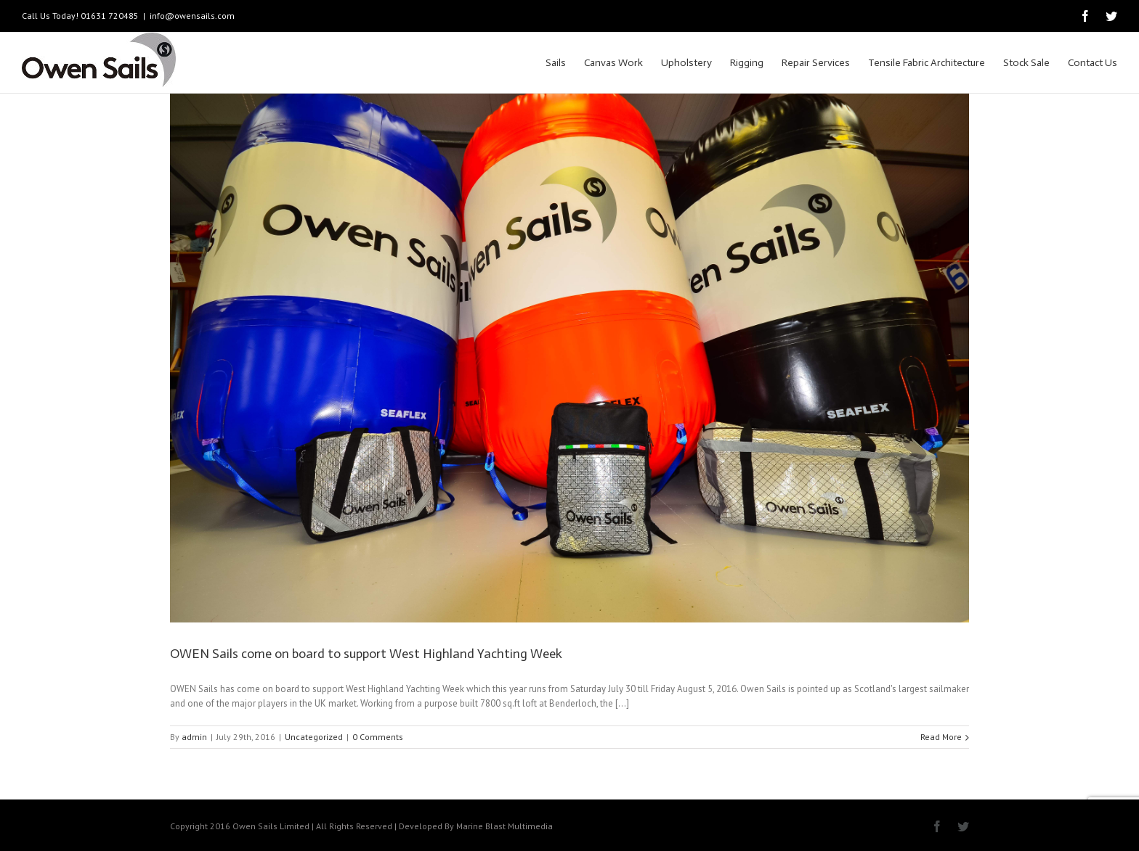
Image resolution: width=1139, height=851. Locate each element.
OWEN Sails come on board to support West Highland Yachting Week (366, 654)
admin (194, 736)
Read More (941, 736)
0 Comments (377, 736)
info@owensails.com (192, 15)
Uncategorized (314, 736)
